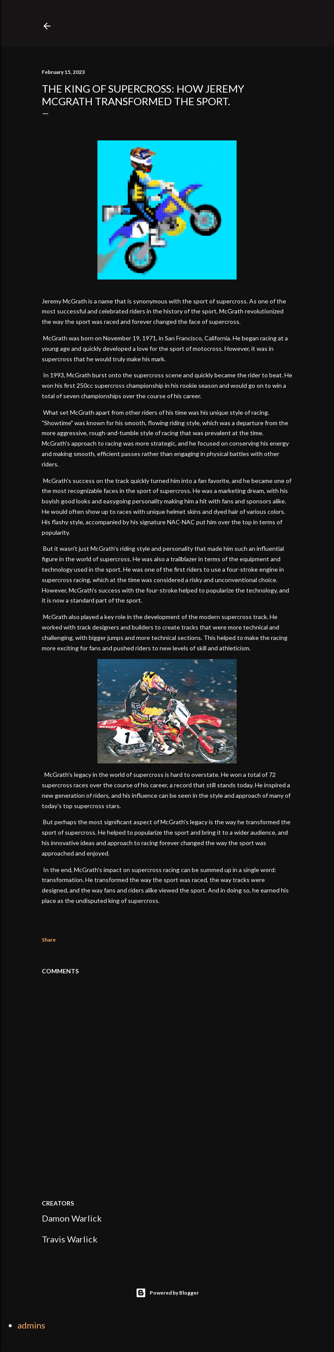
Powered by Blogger (167, 1293)
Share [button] (49, 939)
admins (31, 1325)
